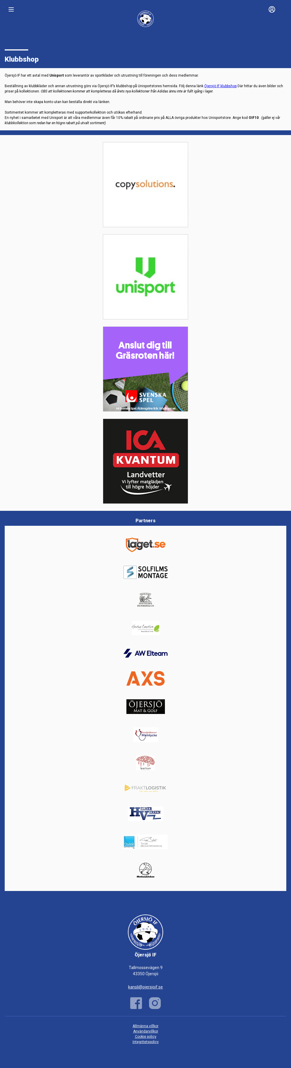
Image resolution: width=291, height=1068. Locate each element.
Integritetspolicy (146, 1042)
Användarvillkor (145, 1031)
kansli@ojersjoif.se (145, 987)
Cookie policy (145, 1037)
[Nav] (11, 9)
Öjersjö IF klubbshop (220, 86)
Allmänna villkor (145, 1026)
